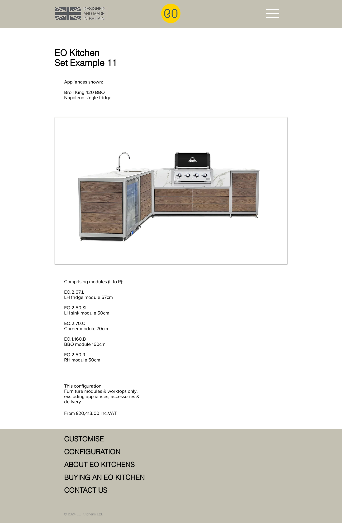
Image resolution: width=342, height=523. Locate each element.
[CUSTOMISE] (119, 439)
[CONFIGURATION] (119, 452)
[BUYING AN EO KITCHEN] (119, 477)
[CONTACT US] (119, 490)
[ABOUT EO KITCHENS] (119, 464)
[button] (272, 13)
